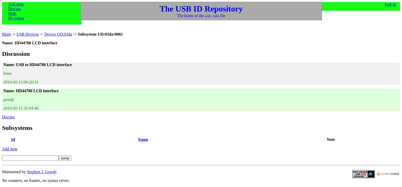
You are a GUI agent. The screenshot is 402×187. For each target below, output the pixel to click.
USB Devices (27, 34)
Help (12, 13)
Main (6, 34)
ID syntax (16, 18)
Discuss (14, 9)
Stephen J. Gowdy (42, 172)
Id (13, 139)
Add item (16, 4)
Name (143, 139)
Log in (390, 4)
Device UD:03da (58, 34)
